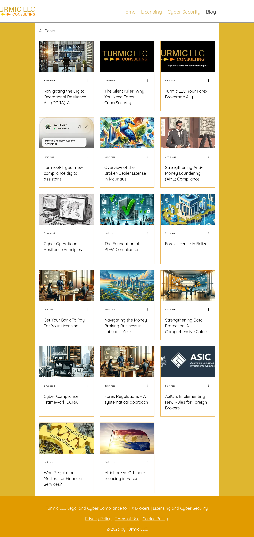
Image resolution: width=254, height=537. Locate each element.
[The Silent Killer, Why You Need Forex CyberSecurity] (127, 56)
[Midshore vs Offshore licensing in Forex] (127, 438)
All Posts (47, 30)
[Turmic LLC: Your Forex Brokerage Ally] (188, 56)
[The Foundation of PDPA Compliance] (127, 209)
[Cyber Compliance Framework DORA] (66, 361)
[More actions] (88, 80)
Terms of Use (127, 518)
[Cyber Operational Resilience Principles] (66, 209)
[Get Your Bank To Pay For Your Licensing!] (66, 285)
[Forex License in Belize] (188, 209)
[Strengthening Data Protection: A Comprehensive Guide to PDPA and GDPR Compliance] (188, 285)
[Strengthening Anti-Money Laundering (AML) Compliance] (188, 132)
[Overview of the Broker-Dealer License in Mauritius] (127, 132)
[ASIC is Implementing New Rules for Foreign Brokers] (188, 361)
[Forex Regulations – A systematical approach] (127, 361)
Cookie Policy (155, 518)
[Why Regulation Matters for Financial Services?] (66, 438)
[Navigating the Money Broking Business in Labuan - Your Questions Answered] (127, 285)
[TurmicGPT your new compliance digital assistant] (66, 132)
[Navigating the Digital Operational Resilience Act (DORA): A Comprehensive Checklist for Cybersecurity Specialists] (66, 56)
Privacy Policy (98, 518)
